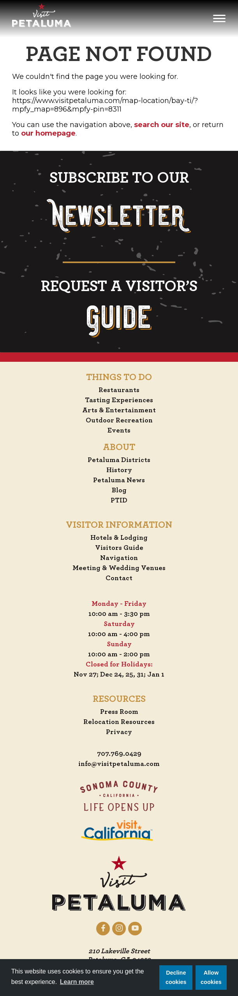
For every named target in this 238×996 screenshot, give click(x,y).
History (119, 470)
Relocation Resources (119, 722)
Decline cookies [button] (176, 977)
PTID (119, 500)
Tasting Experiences (119, 400)
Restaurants (119, 390)
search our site (161, 124)
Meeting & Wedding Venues (119, 568)
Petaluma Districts (119, 460)
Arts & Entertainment (119, 410)
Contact (119, 578)
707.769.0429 (119, 753)
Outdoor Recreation (119, 420)
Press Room (119, 711)
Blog (119, 490)
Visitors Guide (119, 547)
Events (119, 430)
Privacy (119, 732)
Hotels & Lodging (119, 537)
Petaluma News (119, 480)
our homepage (48, 133)
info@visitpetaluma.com (119, 764)
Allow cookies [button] (211, 977)
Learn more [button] (77, 982)
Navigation (119, 558)
